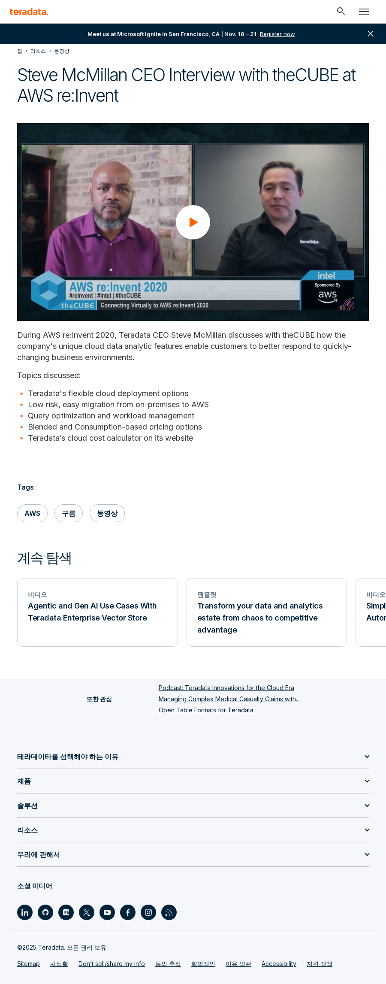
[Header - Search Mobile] (341, 11)
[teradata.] (29, 11)
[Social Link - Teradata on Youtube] (107, 912)
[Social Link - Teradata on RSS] (169, 912)
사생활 (59, 963)
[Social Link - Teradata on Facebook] (128, 912)
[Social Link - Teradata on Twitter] (86, 912)
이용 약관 (238, 963)
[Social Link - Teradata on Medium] (66, 912)
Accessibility (279, 963)
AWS (32, 513)
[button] (193, 222)
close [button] (370, 34)
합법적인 (203, 963)
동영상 (107, 513)
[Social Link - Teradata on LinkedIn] (25, 912)
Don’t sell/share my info (111, 963)
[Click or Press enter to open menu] (364, 11)
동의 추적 (168, 963)
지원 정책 (319, 963)
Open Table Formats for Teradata (206, 710)
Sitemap (28, 963)
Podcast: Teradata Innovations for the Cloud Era (226, 687)
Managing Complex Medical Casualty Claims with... (229, 698)
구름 (68, 513)
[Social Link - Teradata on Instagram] (148, 912)
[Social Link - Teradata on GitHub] (45, 912)
